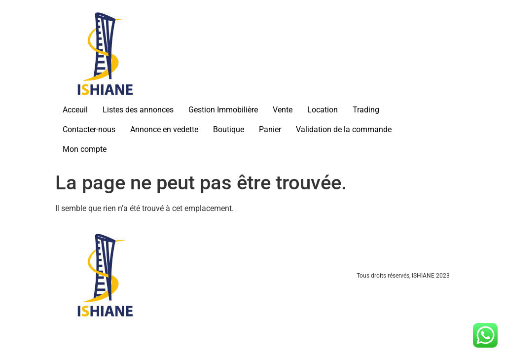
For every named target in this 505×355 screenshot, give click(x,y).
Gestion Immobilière (223, 109)
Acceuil (75, 109)
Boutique (228, 129)
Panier (270, 129)
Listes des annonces (138, 109)
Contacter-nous (89, 129)
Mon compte (85, 149)
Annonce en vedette (164, 129)
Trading (366, 109)
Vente (282, 109)
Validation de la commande (344, 129)
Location (322, 109)
